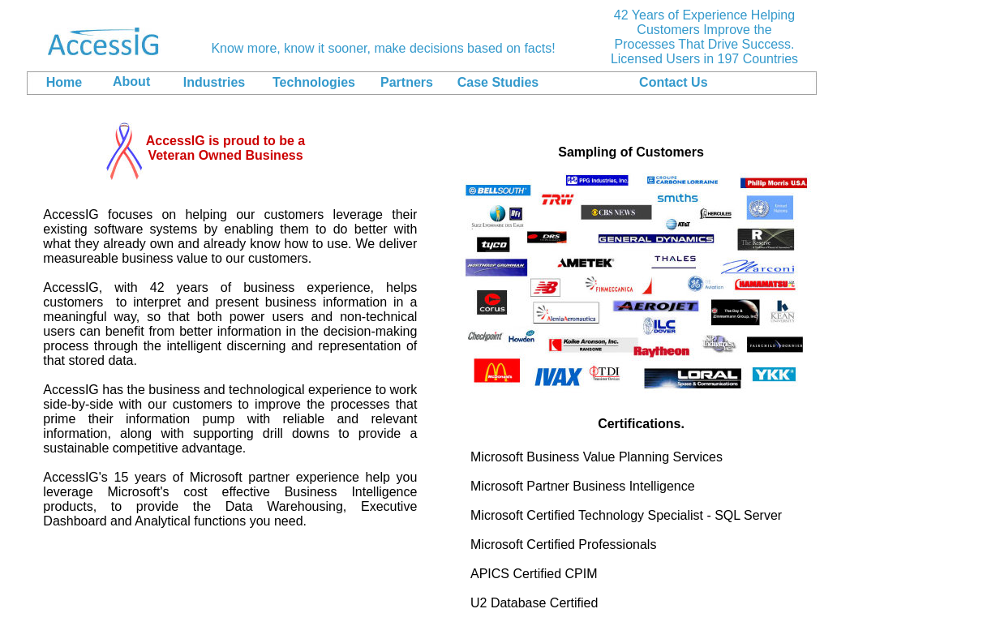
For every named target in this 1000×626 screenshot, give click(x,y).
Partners (406, 82)
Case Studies (498, 82)
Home (64, 82)
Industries (214, 82)
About (131, 81)
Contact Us (673, 82)
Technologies (314, 82)
